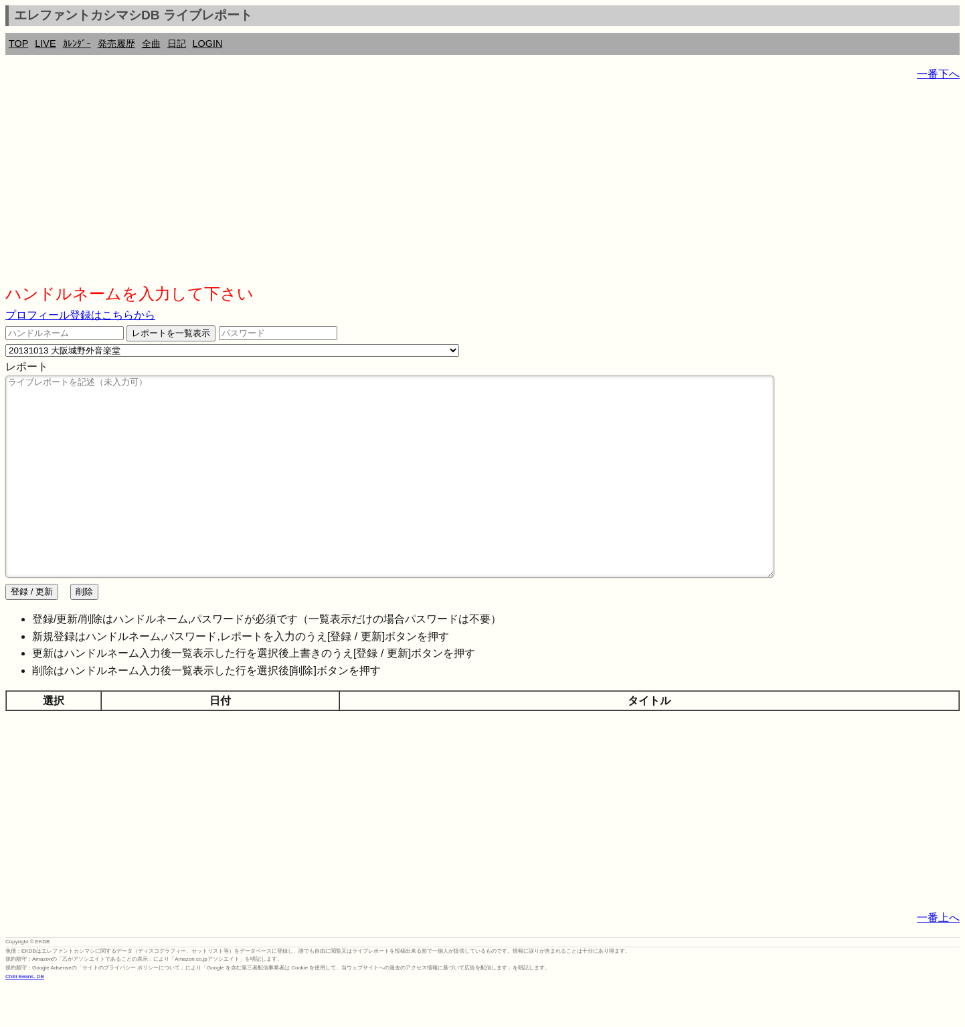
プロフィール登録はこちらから (80, 315)
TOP (18, 43)
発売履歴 (116, 43)
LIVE (45, 43)
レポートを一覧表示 (171, 333)
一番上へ (938, 957)
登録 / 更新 (32, 632)
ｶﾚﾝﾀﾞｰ (77, 43)
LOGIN (208, 43)
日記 (176, 43)
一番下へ (938, 74)
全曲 (151, 43)
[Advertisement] (406, 187)
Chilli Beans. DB (24, 1017)
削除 (84, 632)
